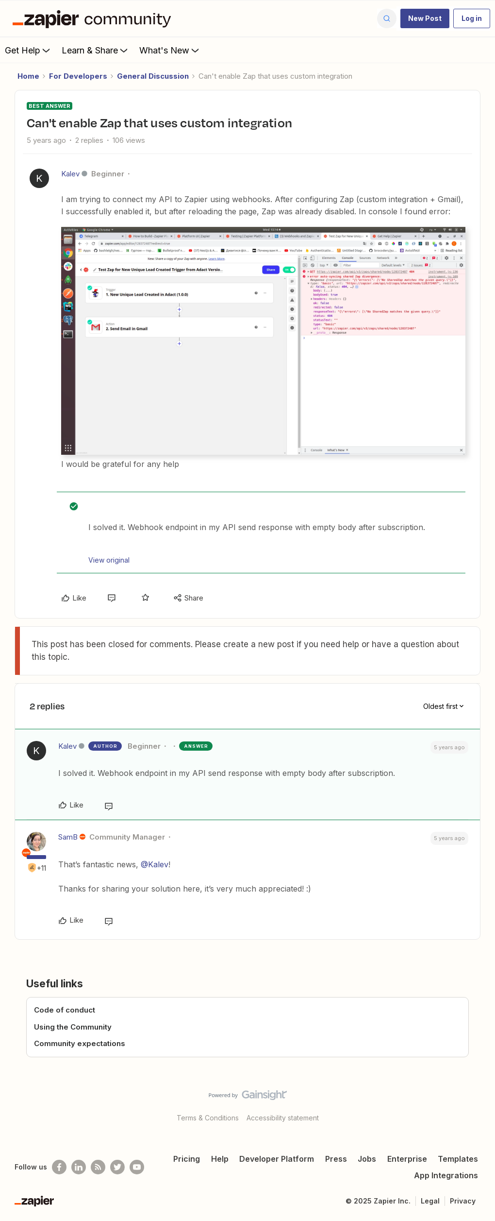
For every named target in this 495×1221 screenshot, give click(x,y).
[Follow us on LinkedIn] (78, 1167)
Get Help (28, 50)
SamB (68, 837)
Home (28, 76)
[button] (424, 18)
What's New (170, 50)
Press (336, 1159)
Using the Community (73, 1027)
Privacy (463, 1201)
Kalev (70, 173)
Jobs (367, 1159)
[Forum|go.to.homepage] (94, 18)
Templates (458, 1159)
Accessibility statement (283, 1118)
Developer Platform (276, 1159)
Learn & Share (96, 50)
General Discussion (153, 76)
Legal (430, 1201)
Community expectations (79, 1043)
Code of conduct (64, 1010)
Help (220, 1159)
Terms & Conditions (208, 1118)
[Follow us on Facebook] (59, 1167)
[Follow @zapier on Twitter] (117, 1167)
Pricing (186, 1159)
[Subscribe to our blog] (98, 1167)
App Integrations (446, 1175)
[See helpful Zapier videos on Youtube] (137, 1167)
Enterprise (407, 1159)
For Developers (78, 76)
